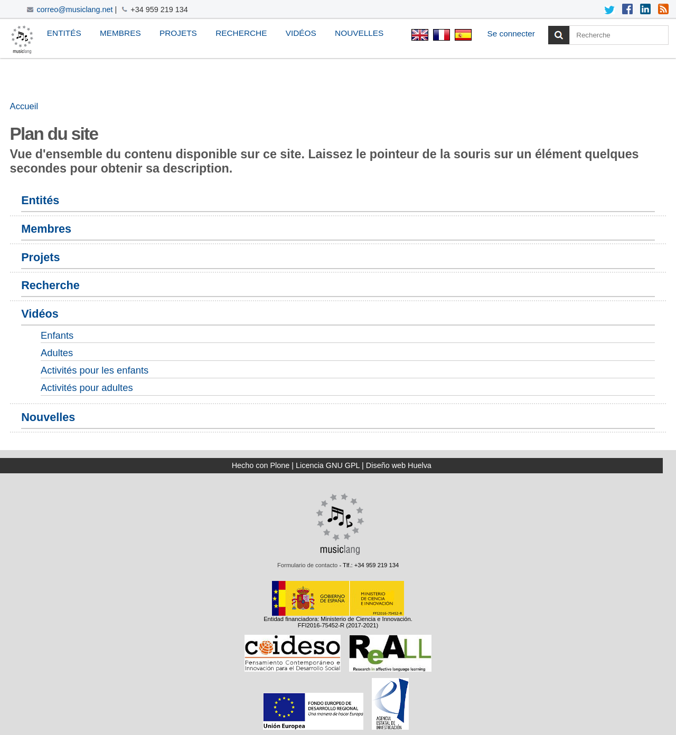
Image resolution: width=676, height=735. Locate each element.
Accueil (24, 106)
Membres (120, 32)
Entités (64, 32)
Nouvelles (359, 32)
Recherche (241, 32)
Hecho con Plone (261, 465)
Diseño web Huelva (398, 465)
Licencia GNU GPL (328, 465)
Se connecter (511, 33)
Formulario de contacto (307, 565)
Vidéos (301, 32)
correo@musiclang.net (74, 9)
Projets (178, 32)
